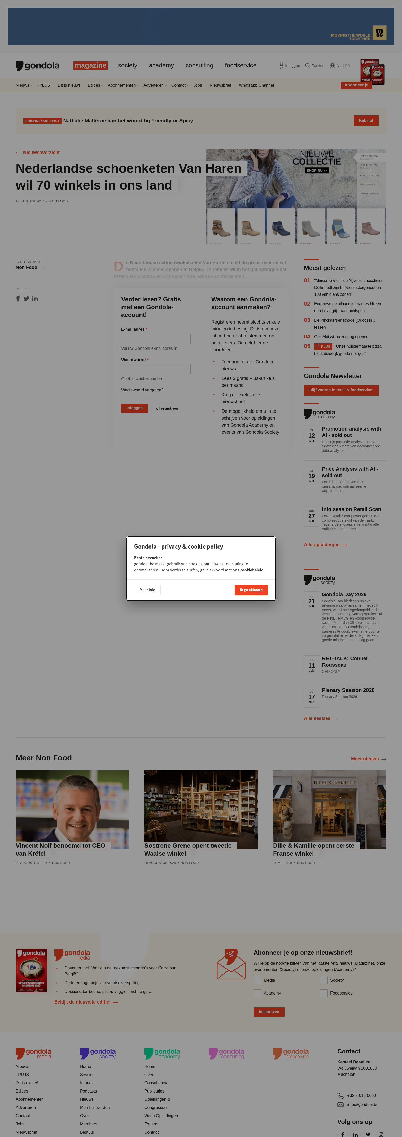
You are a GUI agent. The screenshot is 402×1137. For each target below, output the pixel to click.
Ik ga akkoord (251, 590)
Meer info (147, 590)
